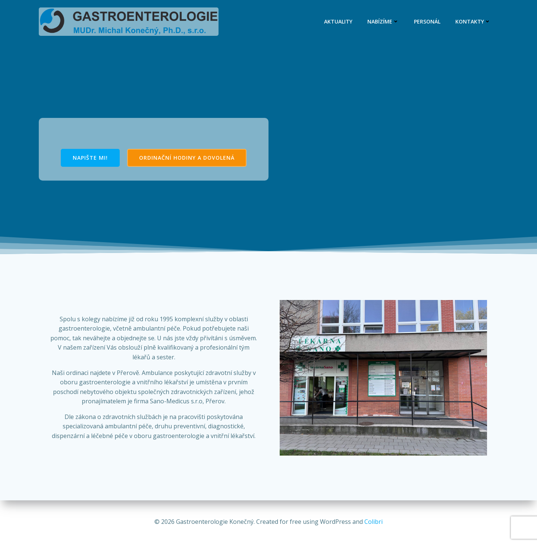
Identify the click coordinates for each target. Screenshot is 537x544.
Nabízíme (383, 21)
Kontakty (473, 21)
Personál (427, 21)
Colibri (373, 522)
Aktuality (338, 21)
